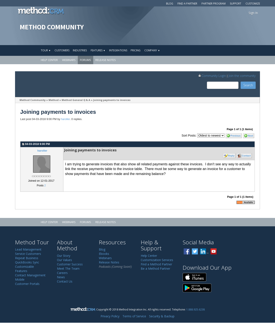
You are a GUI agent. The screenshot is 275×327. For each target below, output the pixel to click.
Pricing (136, 50)
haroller (65, 119)
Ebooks (104, 254)
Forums (85, 60)
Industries (80, 50)
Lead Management (28, 249)
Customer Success (70, 264)
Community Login (212, 75)
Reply (231, 155)
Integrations (118, 50)
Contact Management (30, 275)
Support (235, 3)
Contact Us (64, 281)
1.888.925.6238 (195, 309)
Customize (253, 3)
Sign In (253, 13)
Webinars (69, 60)
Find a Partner (187, 3)
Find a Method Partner (156, 264)
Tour (46, 50)
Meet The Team (68, 268)
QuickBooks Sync (27, 262)
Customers (62, 50)
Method (54, 100)
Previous (236, 135)
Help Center (49, 60)
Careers (62, 273)
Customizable (24, 267)
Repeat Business (26, 258)
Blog (169, 3)
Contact (246, 155)
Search (248, 85)
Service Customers (28, 254)
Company (152, 50)
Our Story (63, 256)
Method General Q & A (76, 100)
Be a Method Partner (155, 268)
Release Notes (105, 60)
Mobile (19, 279)
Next (250, 135)
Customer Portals (27, 284)
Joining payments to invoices (111, 100)
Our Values (64, 260)
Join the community (242, 75)
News (61, 277)
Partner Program (214, 3)
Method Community (33, 100)
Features (98, 50)
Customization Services (157, 260)
